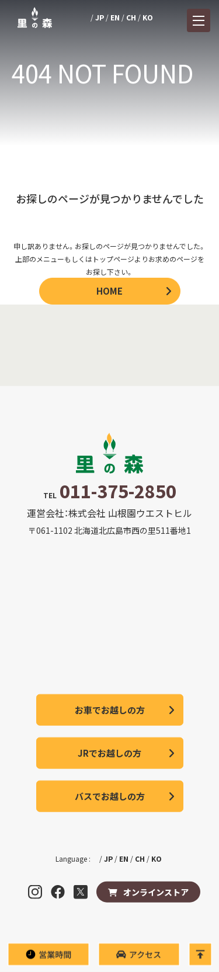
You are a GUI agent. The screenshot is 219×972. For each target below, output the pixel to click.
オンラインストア (156, 892)
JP (99, 17)
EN (115, 17)
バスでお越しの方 (110, 796)
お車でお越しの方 (110, 710)
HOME (109, 291)
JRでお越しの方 (109, 753)
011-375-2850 (118, 491)
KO (147, 17)
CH (131, 17)
